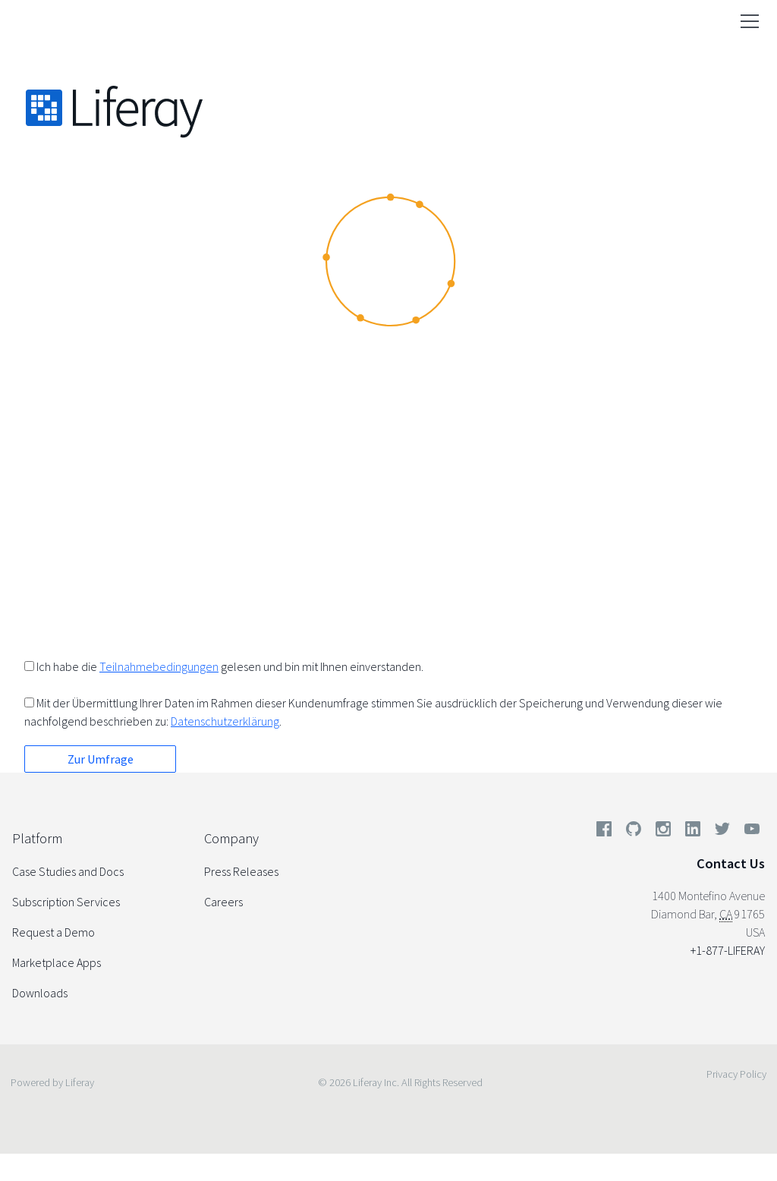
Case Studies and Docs (68, 871)
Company (231, 838)
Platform (37, 838)
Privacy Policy (736, 1074)
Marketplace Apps (56, 962)
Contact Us (731, 863)
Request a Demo (53, 932)
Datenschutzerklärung (225, 721)
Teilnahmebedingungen (159, 666)
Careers (223, 901)
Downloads (40, 992)
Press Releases (241, 871)
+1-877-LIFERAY (727, 950)
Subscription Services (66, 901)
